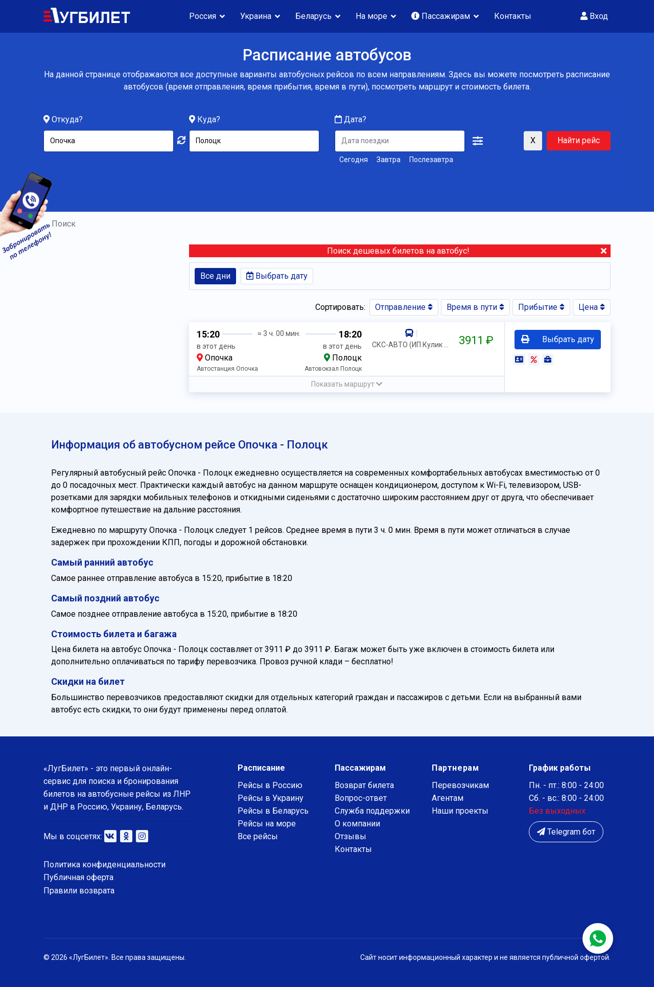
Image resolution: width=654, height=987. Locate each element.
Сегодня (353, 160)
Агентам (447, 798)
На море (371, 16)
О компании (357, 823)
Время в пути (475, 307)
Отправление (404, 307)
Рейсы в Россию (270, 785)
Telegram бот (566, 832)
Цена (591, 307)
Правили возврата (78, 890)
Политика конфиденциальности (104, 864)
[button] (478, 141)
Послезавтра (431, 160)
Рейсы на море (267, 823)
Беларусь (313, 16)
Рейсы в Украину (270, 798)
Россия (202, 16)
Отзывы (350, 836)
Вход (594, 16)
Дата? (350, 120)
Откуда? (67, 120)
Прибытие (541, 307)
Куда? (208, 120)
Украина (255, 16)
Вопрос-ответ (361, 798)
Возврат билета (364, 785)
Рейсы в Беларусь (273, 811)
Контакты (512, 16)
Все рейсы (258, 836)
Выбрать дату (277, 276)
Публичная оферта (78, 877)
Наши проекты (460, 811)
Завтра (389, 160)
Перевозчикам (460, 785)
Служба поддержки (372, 811)
